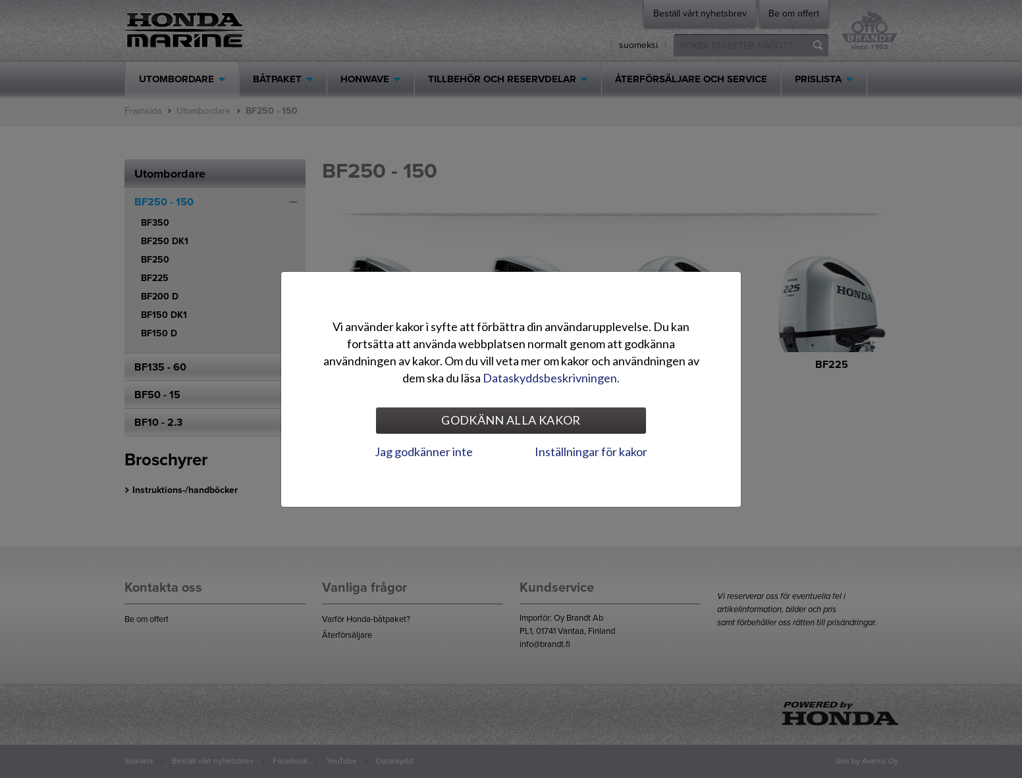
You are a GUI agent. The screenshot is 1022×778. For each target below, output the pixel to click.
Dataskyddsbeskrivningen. (551, 378)
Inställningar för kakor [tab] (591, 451)
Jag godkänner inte (424, 451)
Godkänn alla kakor (510, 420)
